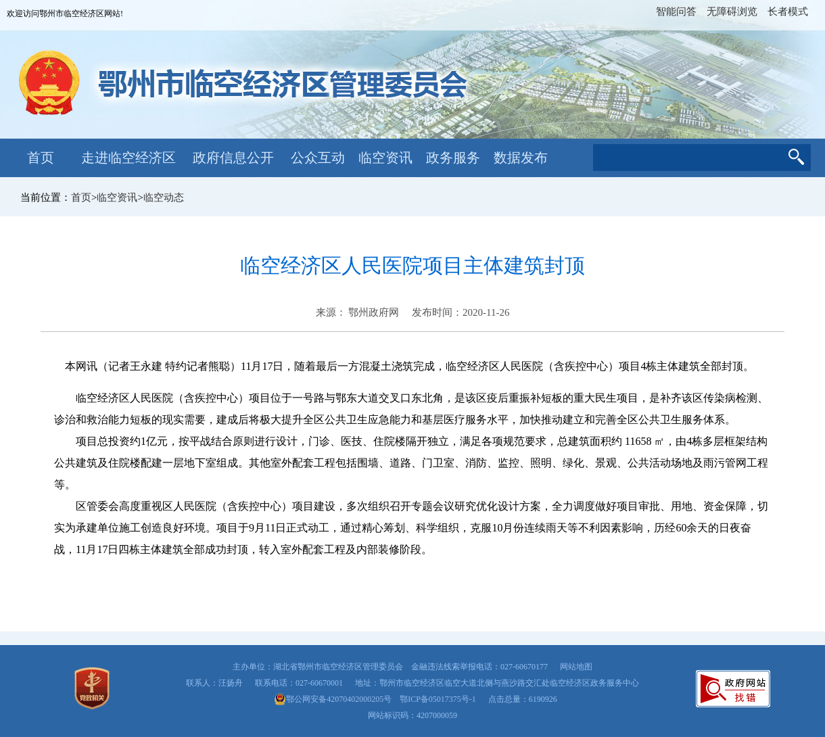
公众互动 (318, 157)
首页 (40, 157)
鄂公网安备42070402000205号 (333, 699)
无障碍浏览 (732, 11)
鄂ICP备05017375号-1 (438, 699)
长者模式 (788, 11)
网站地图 (576, 666)
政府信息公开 (233, 157)
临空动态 (163, 197)
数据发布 (521, 157)
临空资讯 (385, 157)
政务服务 (453, 157)
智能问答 (676, 11)
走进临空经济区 (128, 157)
